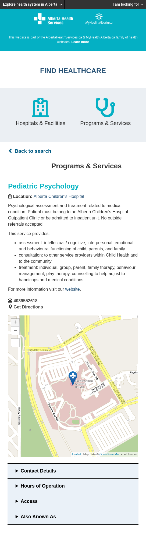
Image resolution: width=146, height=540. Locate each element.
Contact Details (38, 471)
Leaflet (76, 454)
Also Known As (38, 516)
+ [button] (15, 323)
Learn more (80, 42)
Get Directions (28, 307)
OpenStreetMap (109, 454)
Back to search (29, 151)
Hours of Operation (43, 486)
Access (29, 501)
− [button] (15, 331)
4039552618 (25, 301)
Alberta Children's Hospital (59, 196)
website (72, 289)
